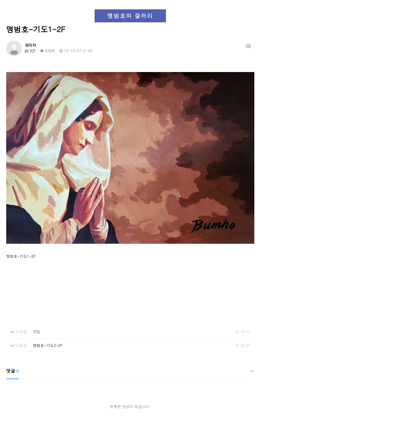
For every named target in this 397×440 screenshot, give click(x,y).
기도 (36, 331)
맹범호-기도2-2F (47, 345)
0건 (30, 50)
